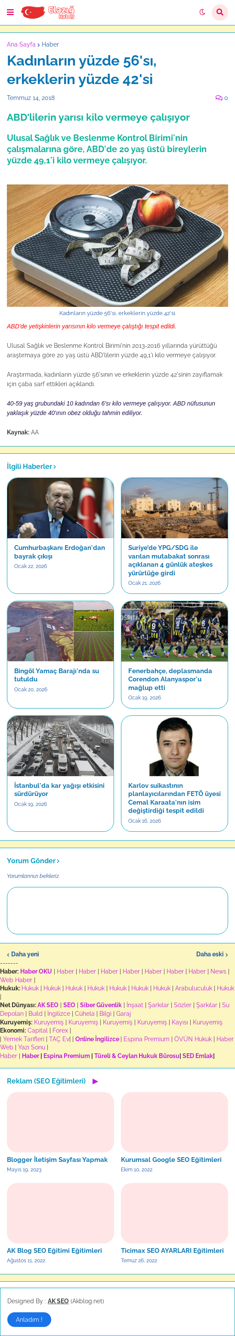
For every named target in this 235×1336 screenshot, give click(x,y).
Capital (38, 1030)
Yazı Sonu (31, 1047)
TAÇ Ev (59, 1039)
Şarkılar (158, 1005)
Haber (50, 44)
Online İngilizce (97, 1039)
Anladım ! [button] (29, 1319)
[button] (10, 12)
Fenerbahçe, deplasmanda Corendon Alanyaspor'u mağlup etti (170, 679)
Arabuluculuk (193, 988)
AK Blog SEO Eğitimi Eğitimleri (54, 1251)
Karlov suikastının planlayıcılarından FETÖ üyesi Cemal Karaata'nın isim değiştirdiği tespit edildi (174, 798)
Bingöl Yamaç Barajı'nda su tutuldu (56, 675)
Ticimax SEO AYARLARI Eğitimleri (172, 1251)
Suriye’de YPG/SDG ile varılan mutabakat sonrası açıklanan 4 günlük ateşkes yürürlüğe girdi (170, 560)
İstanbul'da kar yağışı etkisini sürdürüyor (59, 790)
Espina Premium (147, 1039)
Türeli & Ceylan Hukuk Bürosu (136, 1055)
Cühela (85, 1013)
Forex (60, 1030)
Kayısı (180, 1022)
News (218, 971)
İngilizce (58, 1013)
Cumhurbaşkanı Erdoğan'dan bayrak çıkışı (59, 552)
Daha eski (210, 954)
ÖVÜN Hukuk (193, 1039)
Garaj (123, 1013)
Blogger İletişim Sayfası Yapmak (57, 1160)
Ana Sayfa (21, 44)
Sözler (183, 1005)
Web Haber (16, 980)
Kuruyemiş (49, 1022)
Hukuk (30, 988)
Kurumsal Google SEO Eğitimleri (171, 1160)
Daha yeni (25, 954)
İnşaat (135, 1005)
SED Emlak (197, 1055)
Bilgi (105, 1013)
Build (35, 1013)
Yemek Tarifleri (23, 1039)
